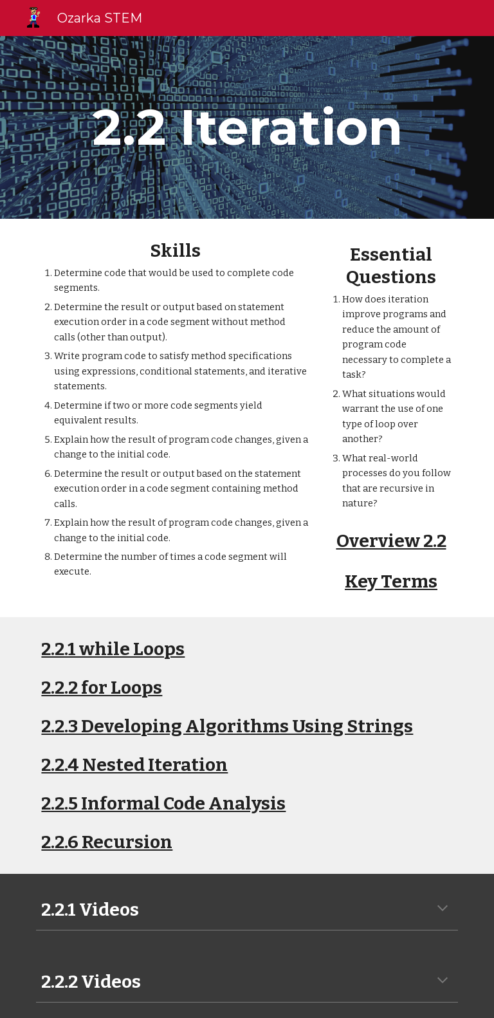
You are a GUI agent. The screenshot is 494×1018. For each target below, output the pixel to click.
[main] (246, 127)
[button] (442, 909)
